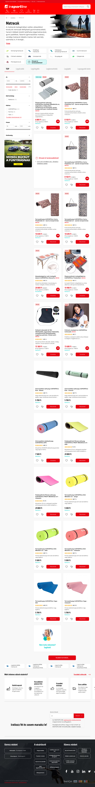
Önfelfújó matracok (33, 51)
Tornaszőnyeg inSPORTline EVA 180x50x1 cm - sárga (75, 495)
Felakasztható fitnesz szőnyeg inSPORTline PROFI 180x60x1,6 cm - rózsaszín (47, 496)
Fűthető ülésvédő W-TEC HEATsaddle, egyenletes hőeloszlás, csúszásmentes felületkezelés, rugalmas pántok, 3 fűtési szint (47, 333)
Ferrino (11, 112)
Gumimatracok (79, 51)
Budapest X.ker (18, 750)
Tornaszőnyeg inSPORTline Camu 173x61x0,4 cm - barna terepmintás (76, 104)
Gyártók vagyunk (17, 685)
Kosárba (53, 127)
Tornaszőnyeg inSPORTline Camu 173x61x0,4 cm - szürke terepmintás (76, 163)
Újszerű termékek (10, 1)
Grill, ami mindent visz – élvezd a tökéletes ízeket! (47, 162)
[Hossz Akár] (10, 126)
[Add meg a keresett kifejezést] (73, 6)
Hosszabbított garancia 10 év (38, 683)
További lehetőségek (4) (14, 117)
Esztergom (17, 756)
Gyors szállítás (82, 684)
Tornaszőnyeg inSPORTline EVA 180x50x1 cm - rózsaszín (75, 549)
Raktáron (12, 99)
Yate (10, 114)
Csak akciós (13, 90)
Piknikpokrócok (13, 62)
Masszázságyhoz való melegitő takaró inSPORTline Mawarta (47, 277)
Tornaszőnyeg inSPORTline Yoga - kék (46, 602)
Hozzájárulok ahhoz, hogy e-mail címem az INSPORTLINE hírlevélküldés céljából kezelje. (66, 726)
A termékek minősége (59, 684)
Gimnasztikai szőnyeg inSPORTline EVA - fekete (47, 389)
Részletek (82, 127)
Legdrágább (35, 69)
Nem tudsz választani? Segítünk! (47, 646)
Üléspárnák (78, 56)
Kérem (79, 716)
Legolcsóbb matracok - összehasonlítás (79, 666)
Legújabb (67, 69)
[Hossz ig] (23, 126)
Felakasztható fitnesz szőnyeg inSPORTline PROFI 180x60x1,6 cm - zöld (76, 442)
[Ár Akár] (10, 81)
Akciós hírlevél (54, 712)
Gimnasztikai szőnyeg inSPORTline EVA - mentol (76, 389)
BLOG (33, 1)
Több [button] (8, 44)
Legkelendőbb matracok (13, 666)
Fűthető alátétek (14, 56)
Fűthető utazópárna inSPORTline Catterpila (76, 331)
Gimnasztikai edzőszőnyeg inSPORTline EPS (44, 442)
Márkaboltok (41, 1)
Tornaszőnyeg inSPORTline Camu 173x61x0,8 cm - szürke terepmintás (76, 220)
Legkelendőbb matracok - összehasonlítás (35, 666)
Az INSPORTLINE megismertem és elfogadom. (66, 721)
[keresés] (88, 6)
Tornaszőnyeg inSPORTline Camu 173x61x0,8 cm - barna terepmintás (47, 220)
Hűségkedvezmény (24, 1)
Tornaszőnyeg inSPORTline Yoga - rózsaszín (76, 602)
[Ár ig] (23, 81)
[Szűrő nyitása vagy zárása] (29, 77)
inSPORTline (13, 109)
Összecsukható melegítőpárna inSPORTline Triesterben (75, 277)
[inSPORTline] (15, 6)
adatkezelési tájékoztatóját (72, 720)
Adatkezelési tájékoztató (11, 782)
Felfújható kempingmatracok (58, 51)
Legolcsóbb (20, 69)
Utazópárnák (34, 56)
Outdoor (13, 17)
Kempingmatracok (14, 51)
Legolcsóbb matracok (56, 666)
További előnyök (82, 674)
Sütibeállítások (23, 782)
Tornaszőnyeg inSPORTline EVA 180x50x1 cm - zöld (45, 549)
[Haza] (6, 18)
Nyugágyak (56, 56)
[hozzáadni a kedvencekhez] (37, 127)
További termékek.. (62, 658)
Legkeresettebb (51, 69)
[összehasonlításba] (42, 127)
